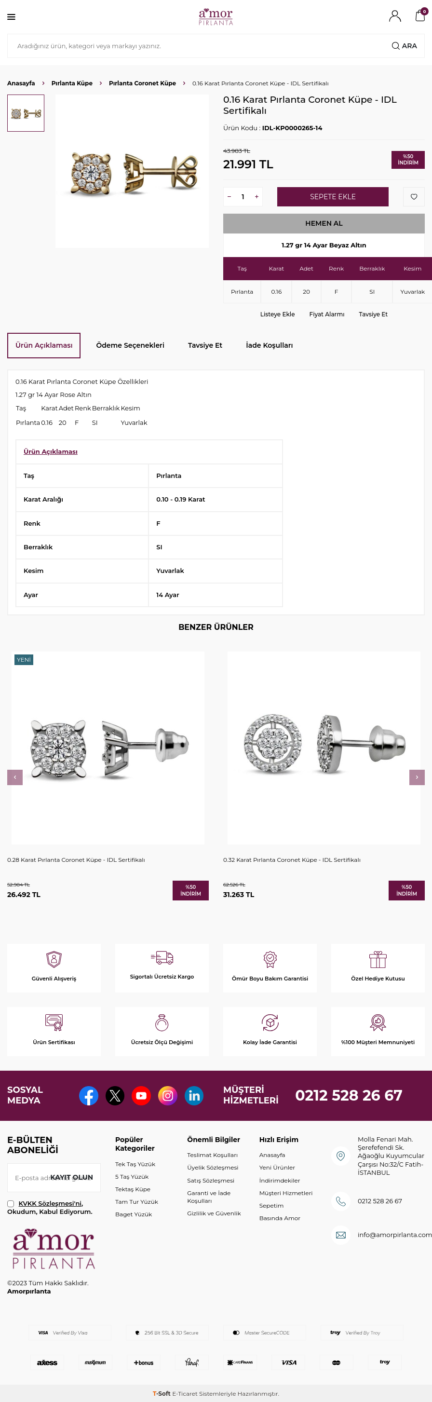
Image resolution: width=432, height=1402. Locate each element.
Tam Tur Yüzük (136, 1201)
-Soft (162, 1393)
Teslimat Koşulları (212, 1154)
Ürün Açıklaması (43, 345)
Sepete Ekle (333, 196)
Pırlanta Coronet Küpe (142, 83)
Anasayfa (21, 83)
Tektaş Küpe (132, 1189)
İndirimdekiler (279, 1180)
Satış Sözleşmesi (210, 1180)
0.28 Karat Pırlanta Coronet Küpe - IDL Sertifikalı (76, 859)
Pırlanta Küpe (72, 83)
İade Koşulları (269, 345)
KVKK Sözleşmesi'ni (50, 1203)
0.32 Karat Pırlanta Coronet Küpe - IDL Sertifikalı (292, 859)
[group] (132, 171)
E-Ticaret (185, 1393)
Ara (404, 45)
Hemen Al (324, 223)
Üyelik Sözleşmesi (212, 1167)
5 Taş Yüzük (131, 1176)
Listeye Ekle (277, 314)
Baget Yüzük (133, 1214)
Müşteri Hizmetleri (286, 1193)
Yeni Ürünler (277, 1167)
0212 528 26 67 (349, 1095)
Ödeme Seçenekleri (130, 345)
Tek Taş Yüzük (135, 1164)
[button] (15, 777)
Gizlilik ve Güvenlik (214, 1213)
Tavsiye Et (373, 314)
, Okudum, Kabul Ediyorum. (50, 1207)
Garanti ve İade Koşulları (208, 1196)
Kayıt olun (71, 1177)
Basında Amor (279, 1218)
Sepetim (271, 1205)
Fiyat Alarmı (327, 314)
